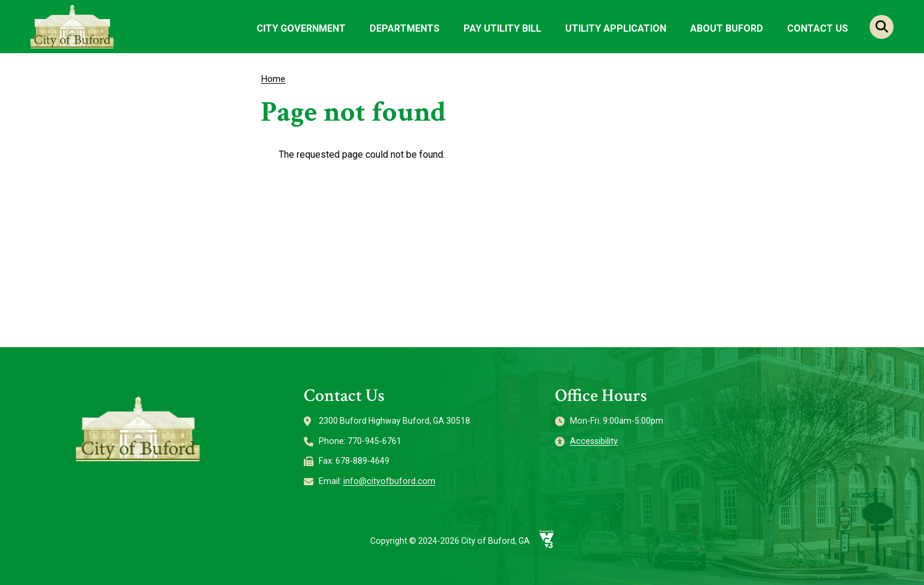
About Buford (726, 28)
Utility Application (615, 28)
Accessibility (594, 441)
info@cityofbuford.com (389, 481)
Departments (405, 28)
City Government (301, 28)
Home (273, 78)
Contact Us (817, 28)
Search (881, 27)
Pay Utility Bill (502, 28)
